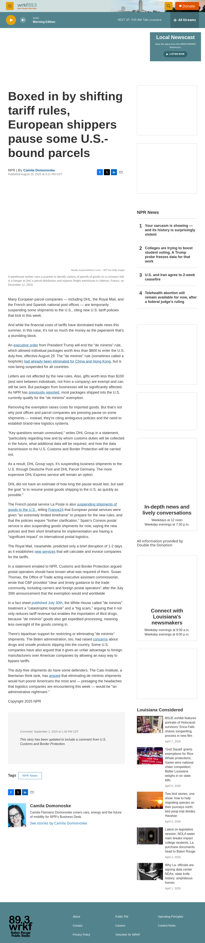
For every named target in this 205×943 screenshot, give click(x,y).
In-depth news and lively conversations (167, 510)
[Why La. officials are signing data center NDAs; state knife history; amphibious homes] (150, 871)
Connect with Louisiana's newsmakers (167, 617)
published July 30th (47, 603)
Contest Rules (167, 925)
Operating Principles (170, 916)
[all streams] (184, 20)
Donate (189, 6)
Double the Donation (154, 545)
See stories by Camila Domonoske (58, 823)
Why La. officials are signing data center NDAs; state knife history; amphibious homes (179, 873)
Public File (121, 916)
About (76, 916)
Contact (77, 925)
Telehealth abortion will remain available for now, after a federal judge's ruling (171, 297)
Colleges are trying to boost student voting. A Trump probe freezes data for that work (169, 254)
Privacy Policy (81, 934)
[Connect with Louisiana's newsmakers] (167, 578)
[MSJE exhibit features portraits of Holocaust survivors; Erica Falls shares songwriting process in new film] (150, 724)
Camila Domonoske (39, 170)
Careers (120, 925)
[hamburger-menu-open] (10, 6)
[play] (11, 20)
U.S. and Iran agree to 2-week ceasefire (170, 277)
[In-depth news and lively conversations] (167, 468)
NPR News (30, 775)
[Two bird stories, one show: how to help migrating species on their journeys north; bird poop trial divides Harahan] (150, 800)
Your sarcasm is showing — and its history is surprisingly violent (170, 230)
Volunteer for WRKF (127, 934)
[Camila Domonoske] (17, 815)
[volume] (23, 20)
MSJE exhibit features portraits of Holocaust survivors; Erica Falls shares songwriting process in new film (180, 726)
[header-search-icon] (169, 6)
